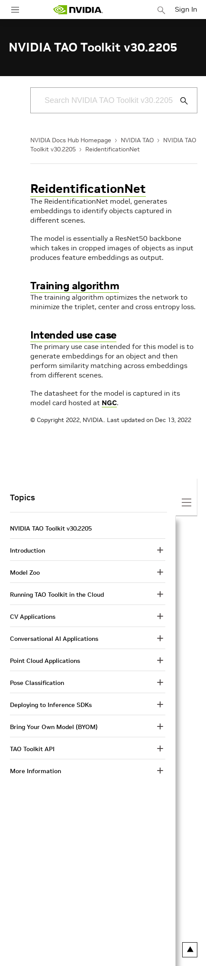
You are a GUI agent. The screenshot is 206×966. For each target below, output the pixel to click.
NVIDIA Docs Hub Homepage (70, 140)
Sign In (186, 9)
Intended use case (73, 335)
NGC (109, 402)
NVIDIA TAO (137, 140)
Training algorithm (74, 285)
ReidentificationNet (112, 149)
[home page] (78, 9)
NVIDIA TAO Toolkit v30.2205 (51, 528)
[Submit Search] (179, 101)
